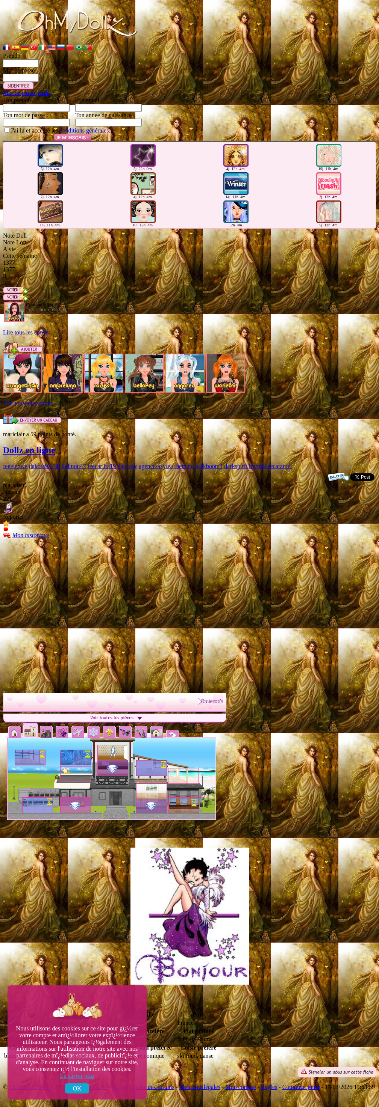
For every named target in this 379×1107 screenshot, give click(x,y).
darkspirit (235, 466)
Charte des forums (152, 1087)
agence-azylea (156, 466)
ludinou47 (74, 466)
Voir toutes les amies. (29, 403)
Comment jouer (301, 1087)
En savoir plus (77, 1075)
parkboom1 (209, 466)
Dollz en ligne (29, 450)
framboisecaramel (270, 466)
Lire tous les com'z (26, 332)
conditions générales (84, 130)
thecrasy (127, 466)
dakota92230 (44, 466)
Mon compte (240, 1087)
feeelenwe (15, 466)
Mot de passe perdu (26, 93)
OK (77, 1088)
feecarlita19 (101, 466)
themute (184, 466)
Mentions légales (199, 1087)
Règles (269, 1087)
